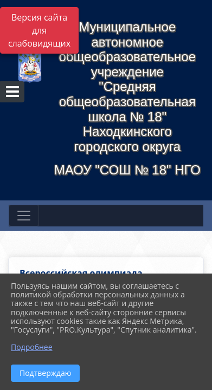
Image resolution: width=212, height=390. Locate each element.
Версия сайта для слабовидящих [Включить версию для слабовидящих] (39, 30)
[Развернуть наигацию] (24, 215)
